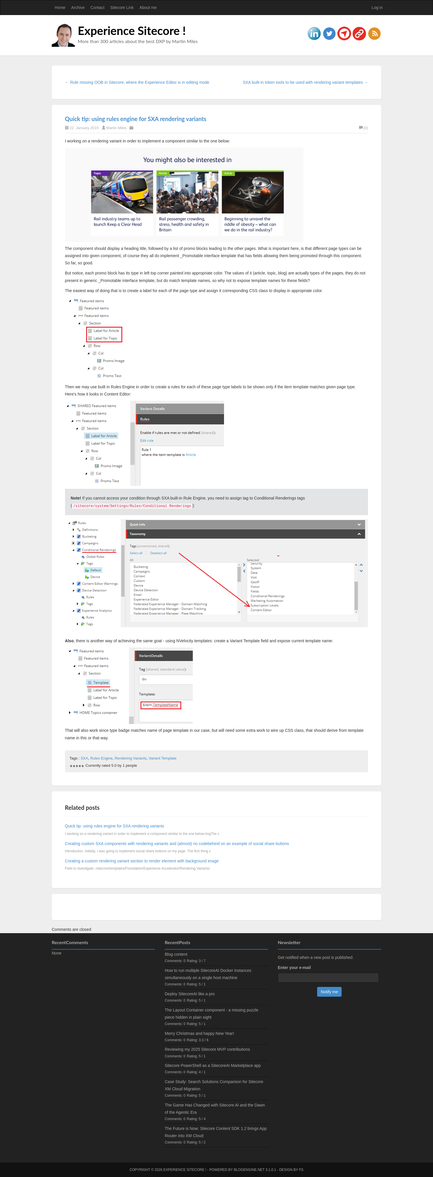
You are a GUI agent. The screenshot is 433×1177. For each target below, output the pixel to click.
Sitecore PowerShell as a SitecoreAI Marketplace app (213, 1065)
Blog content (176, 954)
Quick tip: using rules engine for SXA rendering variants (135, 118)
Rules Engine (101, 758)
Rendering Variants (131, 758)
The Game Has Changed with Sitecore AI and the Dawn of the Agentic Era (215, 1109)
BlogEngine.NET (249, 1170)
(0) (363, 128)
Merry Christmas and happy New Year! (199, 1033)
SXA (84, 758)
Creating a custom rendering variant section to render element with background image (142, 861)
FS (301, 1170)
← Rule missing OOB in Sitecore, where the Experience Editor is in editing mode (137, 82)
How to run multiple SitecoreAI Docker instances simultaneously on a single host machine (208, 974)
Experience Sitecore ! (132, 31)
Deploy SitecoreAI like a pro (190, 994)
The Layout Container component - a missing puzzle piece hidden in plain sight (211, 1014)
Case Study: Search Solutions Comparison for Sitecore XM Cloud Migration (214, 1085)
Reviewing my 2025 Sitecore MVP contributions (207, 1049)
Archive (78, 7)
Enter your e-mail (294, 967)
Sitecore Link (122, 7)
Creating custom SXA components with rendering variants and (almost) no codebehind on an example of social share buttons (177, 843)
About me (148, 7)
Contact (97, 7)
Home (60, 7)
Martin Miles (116, 128)
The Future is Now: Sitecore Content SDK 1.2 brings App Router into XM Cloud (216, 1132)
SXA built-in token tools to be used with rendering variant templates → (305, 82)
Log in (377, 7)
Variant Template (162, 758)
